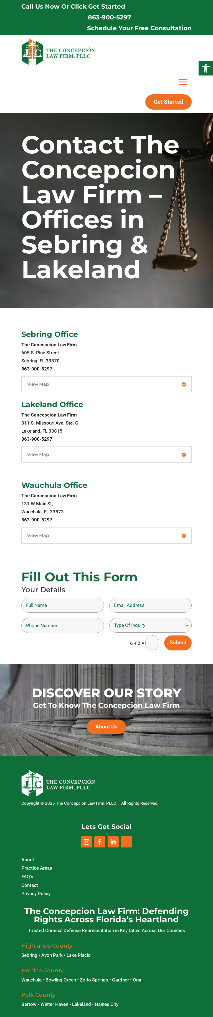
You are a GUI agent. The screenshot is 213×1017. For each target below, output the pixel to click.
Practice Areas (36, 868)
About (27, 859)
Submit (177, 642)
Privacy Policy (35, 893)
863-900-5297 (109, 17)
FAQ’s (27, 876)
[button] (206, 68)
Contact (29, 885)
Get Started (168, 102)
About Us (106, 726)
